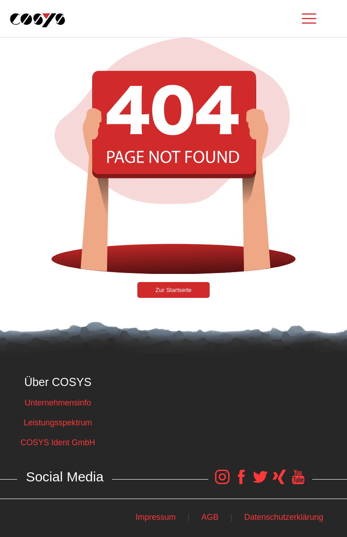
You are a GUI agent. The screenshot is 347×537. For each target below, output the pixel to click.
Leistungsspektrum (57, 422)
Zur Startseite (173, 290)
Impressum (156, 517)
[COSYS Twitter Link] (260, 481)
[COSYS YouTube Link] (298, 481)
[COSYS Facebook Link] (241, 481)
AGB (210, 517)
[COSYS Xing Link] (279, 481)
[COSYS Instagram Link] (222, 481)
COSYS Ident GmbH (57, 442)
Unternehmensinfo (57, 402)
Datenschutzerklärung (284, 517)
